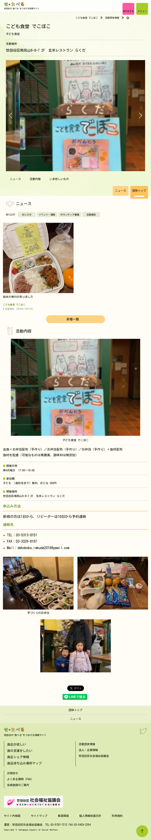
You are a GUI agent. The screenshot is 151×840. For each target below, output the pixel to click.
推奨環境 (63, 815)
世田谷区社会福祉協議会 (94, 756)
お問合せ (12, 773)
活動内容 (35, 179)
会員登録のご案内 (18, 785)
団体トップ (139, 190)
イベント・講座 (47, 214)
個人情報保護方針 (90, 815)
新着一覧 (72, 319)
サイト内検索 (12, 815)
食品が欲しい (16, 744)
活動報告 (91, 214)
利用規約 (117, 815)
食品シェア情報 (18, 757)
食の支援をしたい (19, 750)
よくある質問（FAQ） (20, 779)
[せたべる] (14, 4)
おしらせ (26, 214)
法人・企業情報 (88, 750)
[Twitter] (143, 731)
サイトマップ (39, 815)
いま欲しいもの (59, 179)
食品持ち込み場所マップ (24, 763)
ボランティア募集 (69, 214)
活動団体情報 (112, 17)
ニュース (15, 179)
